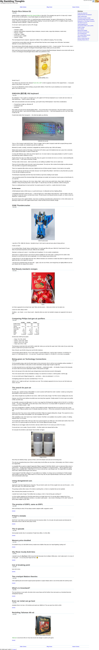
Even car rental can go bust (83, 38)
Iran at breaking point (82, 33)
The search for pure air (82, 22)
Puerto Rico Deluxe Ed (82, 13)
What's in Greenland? (82, 36)
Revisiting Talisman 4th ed (83, 39)
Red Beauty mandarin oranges (84, 18)
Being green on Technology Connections (86, 21)
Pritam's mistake (81, 27)
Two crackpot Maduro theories (84, 35)
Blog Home (49, 7)
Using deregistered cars (83, 24)
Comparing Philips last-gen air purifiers (86, 19)
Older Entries (23, 7)
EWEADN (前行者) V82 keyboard (85, 14)
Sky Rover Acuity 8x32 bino (83, 32)
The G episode (81, 28)
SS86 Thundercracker (82, 16)
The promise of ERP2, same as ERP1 (86, 25)
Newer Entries (75, 7)
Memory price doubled (82, 30)
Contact (14, 649)
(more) (13, 511)
